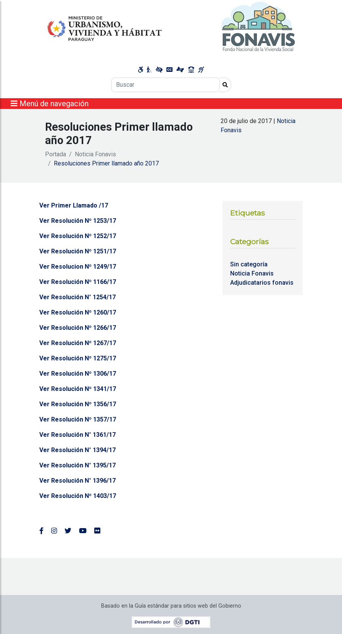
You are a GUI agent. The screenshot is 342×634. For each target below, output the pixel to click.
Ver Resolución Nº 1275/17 (77, 358)
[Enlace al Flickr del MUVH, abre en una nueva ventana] (97, 531)
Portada (55, 154)
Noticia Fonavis (95, 154)
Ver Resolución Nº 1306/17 (77, 373)
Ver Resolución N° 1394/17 (77, 450)
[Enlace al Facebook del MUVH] (41, 531)
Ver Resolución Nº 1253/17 (77, 220)
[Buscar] (165, 85)
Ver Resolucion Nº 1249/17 (77, 266)
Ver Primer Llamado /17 (73, 205)
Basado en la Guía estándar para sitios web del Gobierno (171, 606)
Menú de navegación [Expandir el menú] (50, 103)
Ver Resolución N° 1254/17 (77, 297)
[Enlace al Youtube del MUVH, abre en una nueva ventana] (83, 531)
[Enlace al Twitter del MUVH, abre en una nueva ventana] (68, 531)
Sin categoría (249, 264)
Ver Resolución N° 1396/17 (77, 480)
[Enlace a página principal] (171, 26)
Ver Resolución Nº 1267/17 (77, 343)
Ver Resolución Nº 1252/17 (77, 236)
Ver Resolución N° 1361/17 (77, 434)
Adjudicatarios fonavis (262, 282)
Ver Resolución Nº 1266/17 (77, 327)
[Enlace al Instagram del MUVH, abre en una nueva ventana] (54, 531)
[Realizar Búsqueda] (225, 85)
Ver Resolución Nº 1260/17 (77, 312)
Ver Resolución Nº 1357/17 (77, 419)
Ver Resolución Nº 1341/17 (77, 388)
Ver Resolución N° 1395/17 (77, 465)
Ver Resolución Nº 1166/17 (77, 281)
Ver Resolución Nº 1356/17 (77, 404)
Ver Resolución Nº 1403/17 (77, 495)
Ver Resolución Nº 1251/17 (77, 251)
